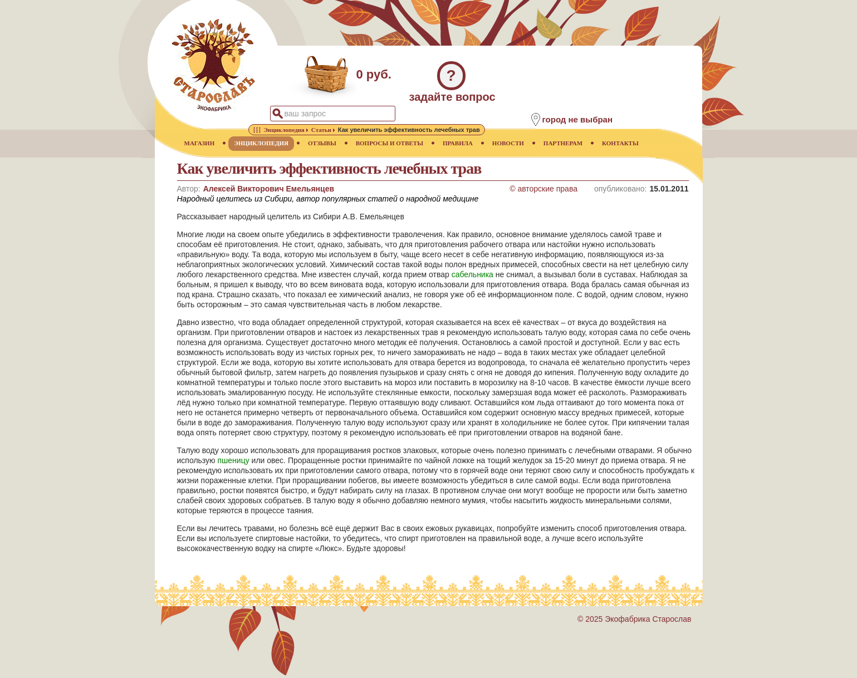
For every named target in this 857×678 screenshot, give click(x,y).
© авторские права (543, 188)
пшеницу (233, 460)
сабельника (472, 274)
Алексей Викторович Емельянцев (268, 188)
